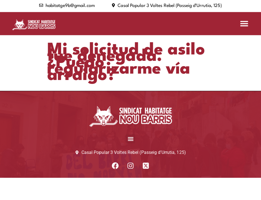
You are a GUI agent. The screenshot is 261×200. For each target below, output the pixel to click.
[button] (244, 23)
